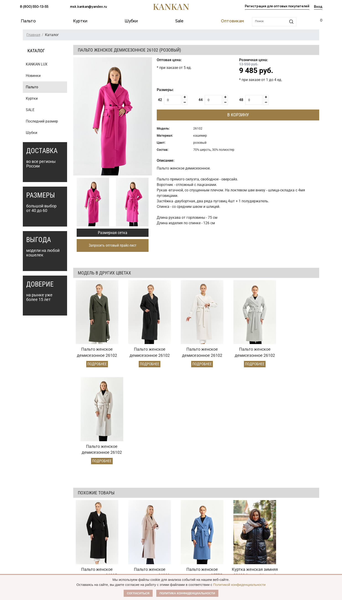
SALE (30, 110)
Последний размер (42, 121)
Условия (141, 536)
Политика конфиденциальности (187, 593)
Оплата (83, 529)
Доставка (84, 536)
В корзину (238, 114)
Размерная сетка (112, 232)
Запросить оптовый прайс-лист (112, 245)
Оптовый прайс (147, 529)
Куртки (32, 98)
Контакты (202, 554)
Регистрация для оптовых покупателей (277, 6)
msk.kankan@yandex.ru (88, 6)
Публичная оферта (211, 536)
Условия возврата (91, 544)
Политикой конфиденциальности (239, 585)
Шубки (31, 132)
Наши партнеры (207, 519)
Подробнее (95, 361)
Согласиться (138, 593)
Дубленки (27, 544)
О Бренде (201, 528)
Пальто (32, 87)
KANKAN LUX (36, 64)
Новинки (33, 75)
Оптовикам (146, 519)
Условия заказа (92, 519)
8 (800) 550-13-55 (34, 6)
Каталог (27, 519)
